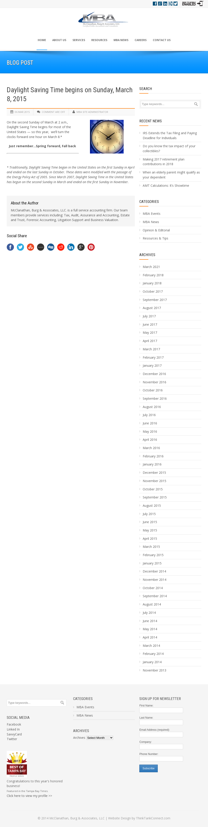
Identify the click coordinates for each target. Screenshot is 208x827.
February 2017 (153, 357)
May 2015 (150, 530)
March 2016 (151, 448)
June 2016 (150, 423)
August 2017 (152, 308)
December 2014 (154, 571)
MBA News (121, 40)
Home (42, 40)
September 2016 (155, 398)
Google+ (160, 4)
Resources (99, 40)
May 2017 (150, 332)
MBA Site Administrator (92, 112)
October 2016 (153, 390)
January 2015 (152, 563)
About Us (59, 40)
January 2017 (152, 365)
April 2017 (150, 341)
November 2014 (154, 579)
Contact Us (162, 40)
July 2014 (149, 612)
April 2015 (150, 538)
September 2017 (155, 300)
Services (78, 40)
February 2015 (153, 555)
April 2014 (150, 637)
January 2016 (152, 464)
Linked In (13, 729)
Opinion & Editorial (156, 230)
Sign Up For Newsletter (160, 698)
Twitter (175, 4)
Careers (141, 40)
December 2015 (154, 472)
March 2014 (151, 645)
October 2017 (153, 291)
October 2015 (153, 489)
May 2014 (150, 629)
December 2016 (154, 374)
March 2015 (151, 546)
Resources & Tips (155, 238)
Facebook (155, 4)
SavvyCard (14, 734)
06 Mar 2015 (22, 112)
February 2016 (153, 456)
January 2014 (152, 662)
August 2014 (152, 604)
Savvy (170, 4)
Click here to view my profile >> (29, 796)
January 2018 (152, 283)
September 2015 (155, 497)
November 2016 (154, 382)
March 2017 (151, 349)
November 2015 (154, 481)
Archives (147, 254)
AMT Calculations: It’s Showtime (166, 185)
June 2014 (150, 621)
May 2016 (150, 431)
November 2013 (154, 670)
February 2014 (153, 654)
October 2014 (153, 588)
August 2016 (152, 407)
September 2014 (155, 596)
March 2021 (151, 267)
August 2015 (152, 505)
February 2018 (153, 275)
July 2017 (149, 316)
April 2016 (150, 439)
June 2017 (150, 324)
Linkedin (165, 4)
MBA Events (151, 213)
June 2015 (150, 522)
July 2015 (149, 514)
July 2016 (149, 415)
